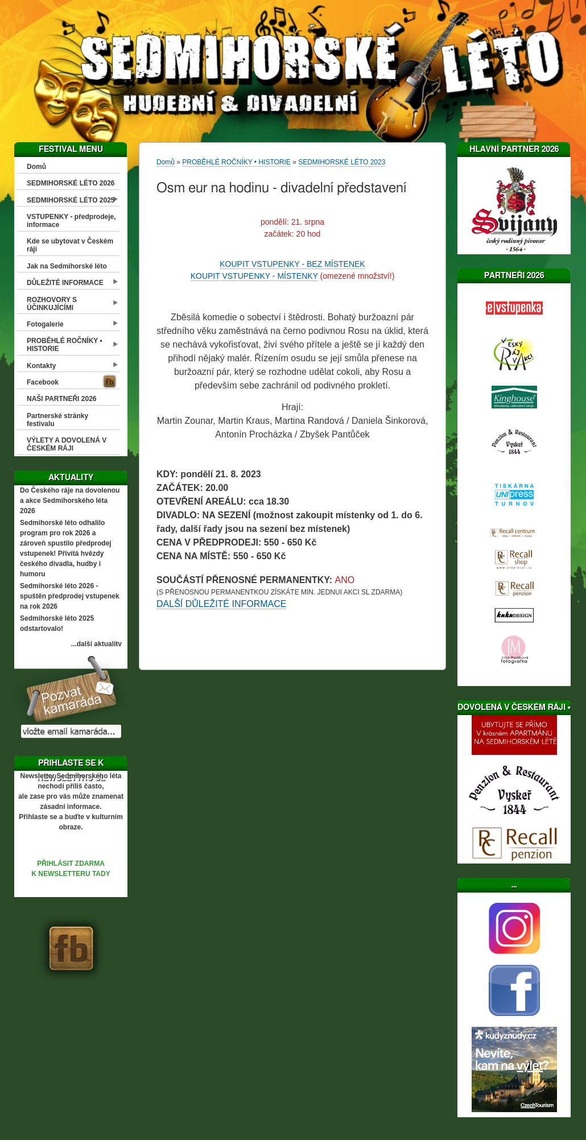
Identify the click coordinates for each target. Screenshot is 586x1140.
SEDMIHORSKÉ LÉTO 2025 (71, 200)
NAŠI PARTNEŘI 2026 (61, 399)
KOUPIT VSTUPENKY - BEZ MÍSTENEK (292, 264)
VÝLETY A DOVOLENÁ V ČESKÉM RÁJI (66, 444)
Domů (36, 167)
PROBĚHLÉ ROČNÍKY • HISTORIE (64, 345)
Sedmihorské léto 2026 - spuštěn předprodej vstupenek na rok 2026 (69, 596)
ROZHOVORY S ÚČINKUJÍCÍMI (52, 304)
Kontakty (41, 366)
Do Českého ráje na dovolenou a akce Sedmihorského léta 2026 (69, 500)
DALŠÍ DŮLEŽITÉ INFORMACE (221, 604)
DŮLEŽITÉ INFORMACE (65, 283)
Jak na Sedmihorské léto (67, 266)
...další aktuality (96, 644)
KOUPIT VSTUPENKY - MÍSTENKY (254, 275)
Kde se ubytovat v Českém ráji (70, 245)
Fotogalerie (45, 324)
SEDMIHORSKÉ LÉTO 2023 (341, 162)
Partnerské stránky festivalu (57, 420)
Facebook (43, 382)
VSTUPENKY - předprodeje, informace (71, 221)
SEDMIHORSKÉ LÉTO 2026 (71, 183)
